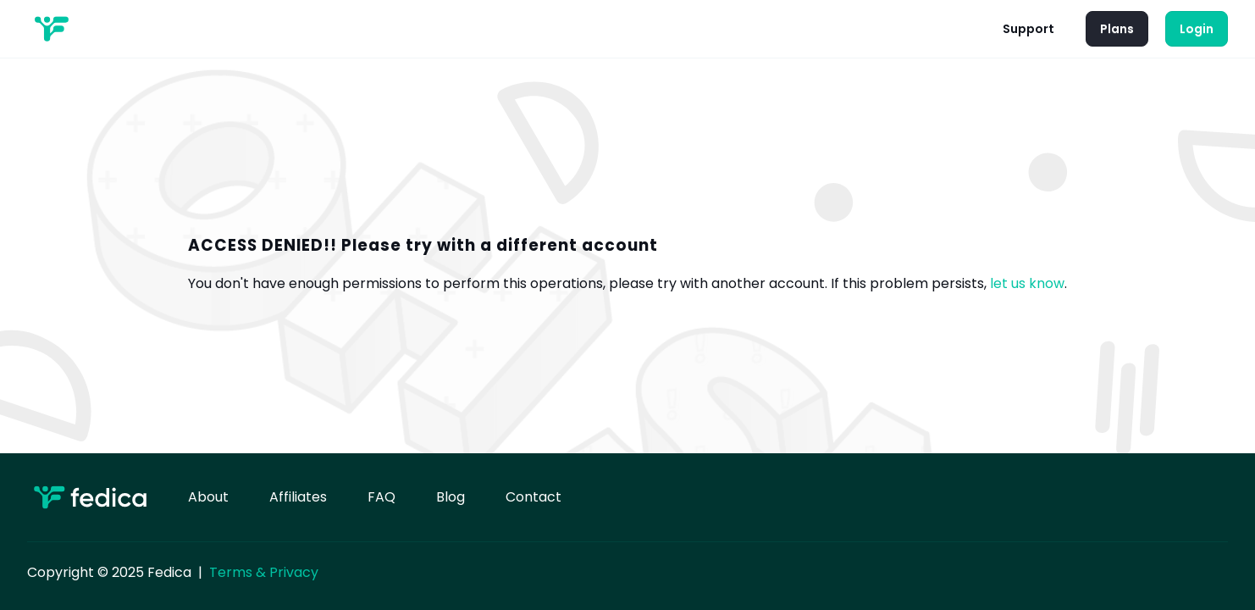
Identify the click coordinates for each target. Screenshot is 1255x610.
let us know (1027, 283)
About (208, 497)
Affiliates (298, 497)
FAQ (381, 497)
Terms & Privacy (263, 572)
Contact (533, 497)
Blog (450, 497)
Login (1197, 28)
